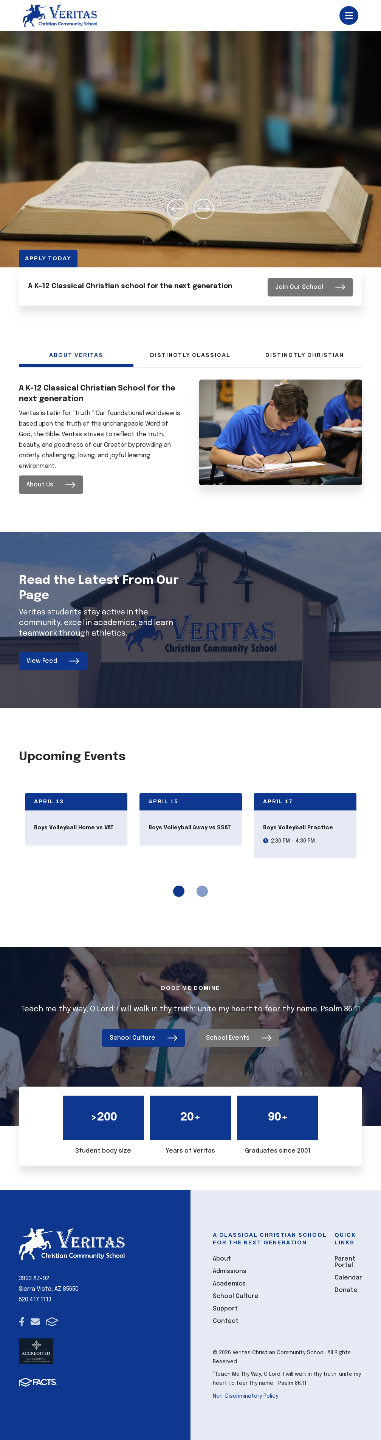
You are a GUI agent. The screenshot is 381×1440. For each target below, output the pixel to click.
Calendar (348, 1275)
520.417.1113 (35, 1297)
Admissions (229, 1269)
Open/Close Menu (349, 15)
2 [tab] (202, 891)
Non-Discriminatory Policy (245, 1394)
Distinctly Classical (190, 355)
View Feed (52, 660)
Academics (229, 1281)
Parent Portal (345, 1259)
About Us (51, 484)
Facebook (22, 1319)
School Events (239, 1036)
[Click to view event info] (76, 818)
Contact (226, 1318)
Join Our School (310, 286)
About (222, 1256)
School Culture (144, 1036)
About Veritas (76, 355)
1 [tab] (178, 891)
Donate (346, 1287)
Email (35, 1319)
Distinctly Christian (304, 355)
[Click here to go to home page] (60, 15)
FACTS (52, 1319)
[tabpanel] (76, 818)
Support (225, 1306)
